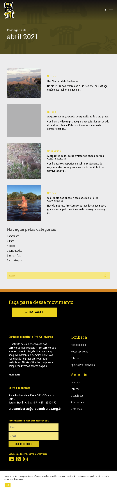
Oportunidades (14, 250)
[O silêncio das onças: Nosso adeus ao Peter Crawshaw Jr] (24, 204)
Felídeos (75, 389)
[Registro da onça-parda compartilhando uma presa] (24, 120)
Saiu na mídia (54, 151)
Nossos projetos (79, 351)
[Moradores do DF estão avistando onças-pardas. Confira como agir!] (24, 162)
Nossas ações (78, 344)
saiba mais (14, 374)
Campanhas (13, 236)
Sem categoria (14, 260)
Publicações (77, 358)
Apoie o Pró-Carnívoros (83, 364)
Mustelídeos (77, 395)
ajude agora (34, 312)
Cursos (10, 240)
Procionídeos (77, 402)
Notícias (51, 76)
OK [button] (7, 485)
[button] (111, 10)
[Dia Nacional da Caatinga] (24, 83)
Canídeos (75, 382)
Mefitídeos (76, 409)
